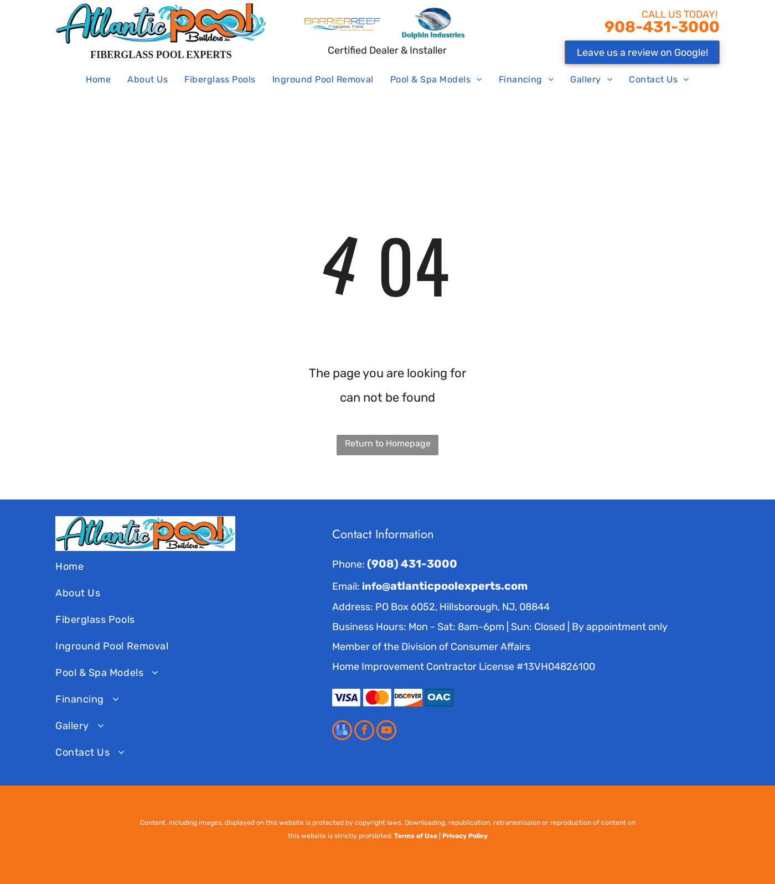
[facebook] (364, 731)
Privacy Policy (465, 836)
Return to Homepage (388, 443)
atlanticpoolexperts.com (459, 585)
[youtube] (386, 731)
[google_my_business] (342, 731)
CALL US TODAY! (681, 14)
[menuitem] (98, 80)
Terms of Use (415, 836)
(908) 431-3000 (412, 563)
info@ (376, 586)
